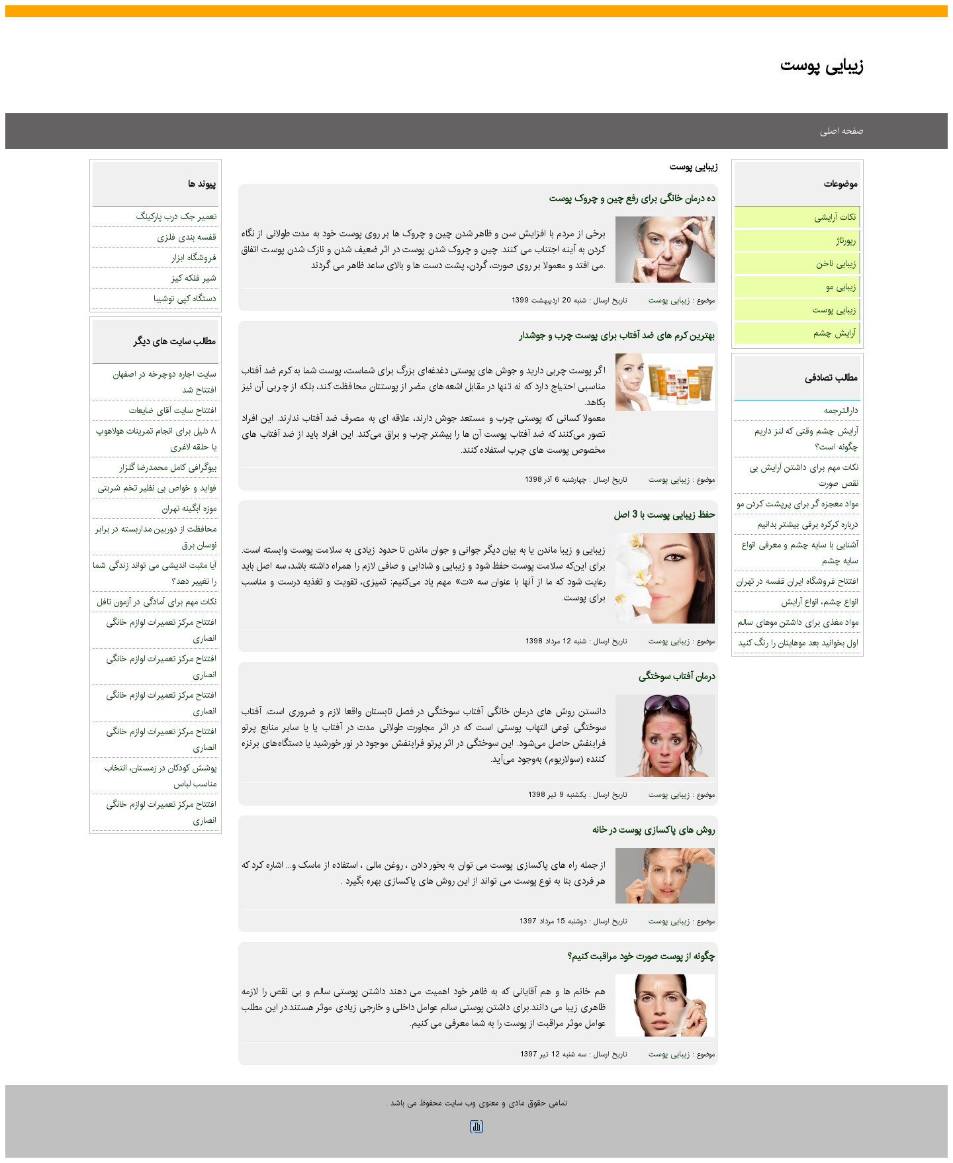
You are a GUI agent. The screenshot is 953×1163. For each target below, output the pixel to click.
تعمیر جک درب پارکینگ (176, 216)
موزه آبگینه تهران (189, 508)
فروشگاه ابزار (193, 257)
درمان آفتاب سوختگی (677, 676)
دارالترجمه (841, 410)
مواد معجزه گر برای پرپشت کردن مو (797, 503)
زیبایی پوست (834, 309)
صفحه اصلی (842, 131)
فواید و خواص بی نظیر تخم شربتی (156, 488)
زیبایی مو (841, 286)
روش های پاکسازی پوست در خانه (653, 830)
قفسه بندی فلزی (186, 237)
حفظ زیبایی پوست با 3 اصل (664, 515)
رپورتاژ (846, 240)
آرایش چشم (834, 333)
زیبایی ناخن (836, 263)
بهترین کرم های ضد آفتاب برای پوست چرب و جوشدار (617, 336)
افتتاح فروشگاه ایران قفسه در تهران (797, 581)
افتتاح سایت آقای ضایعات (172, 410)
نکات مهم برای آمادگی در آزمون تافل (156, 601)
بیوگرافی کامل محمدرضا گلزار (167, 467)
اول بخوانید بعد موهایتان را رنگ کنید (798, 642)
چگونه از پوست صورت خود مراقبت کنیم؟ (641, 956)
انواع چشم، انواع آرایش (819, 601)
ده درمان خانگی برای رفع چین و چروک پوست (632, 199)
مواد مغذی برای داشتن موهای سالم (797, 622)
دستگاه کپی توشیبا (185, 298)
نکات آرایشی (835, 217)
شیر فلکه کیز (193, 278)
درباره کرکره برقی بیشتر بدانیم (807, 524)
